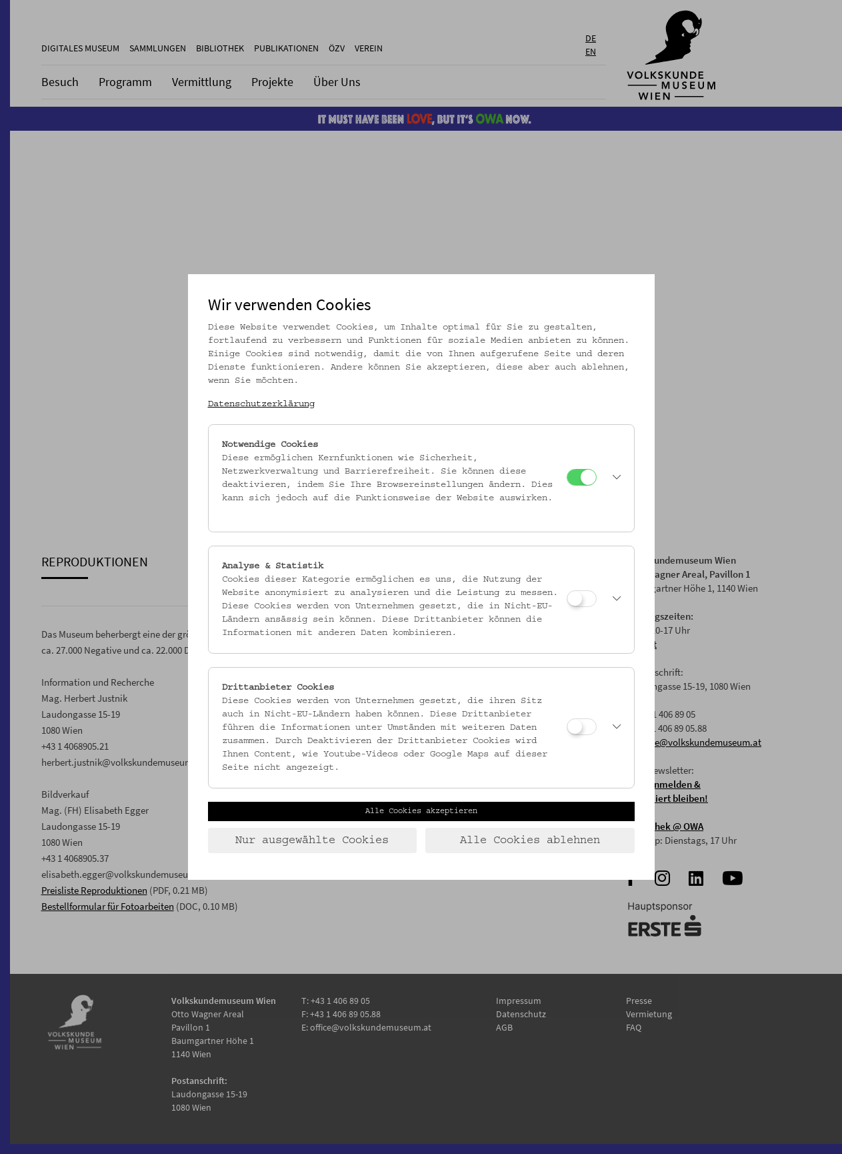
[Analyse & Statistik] (582, 598)
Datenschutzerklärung (261, 404)
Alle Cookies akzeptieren (421, 811)
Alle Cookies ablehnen (530, 840)
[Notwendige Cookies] (582, 477)
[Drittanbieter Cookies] (582, 726)
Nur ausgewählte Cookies (312, 840)
